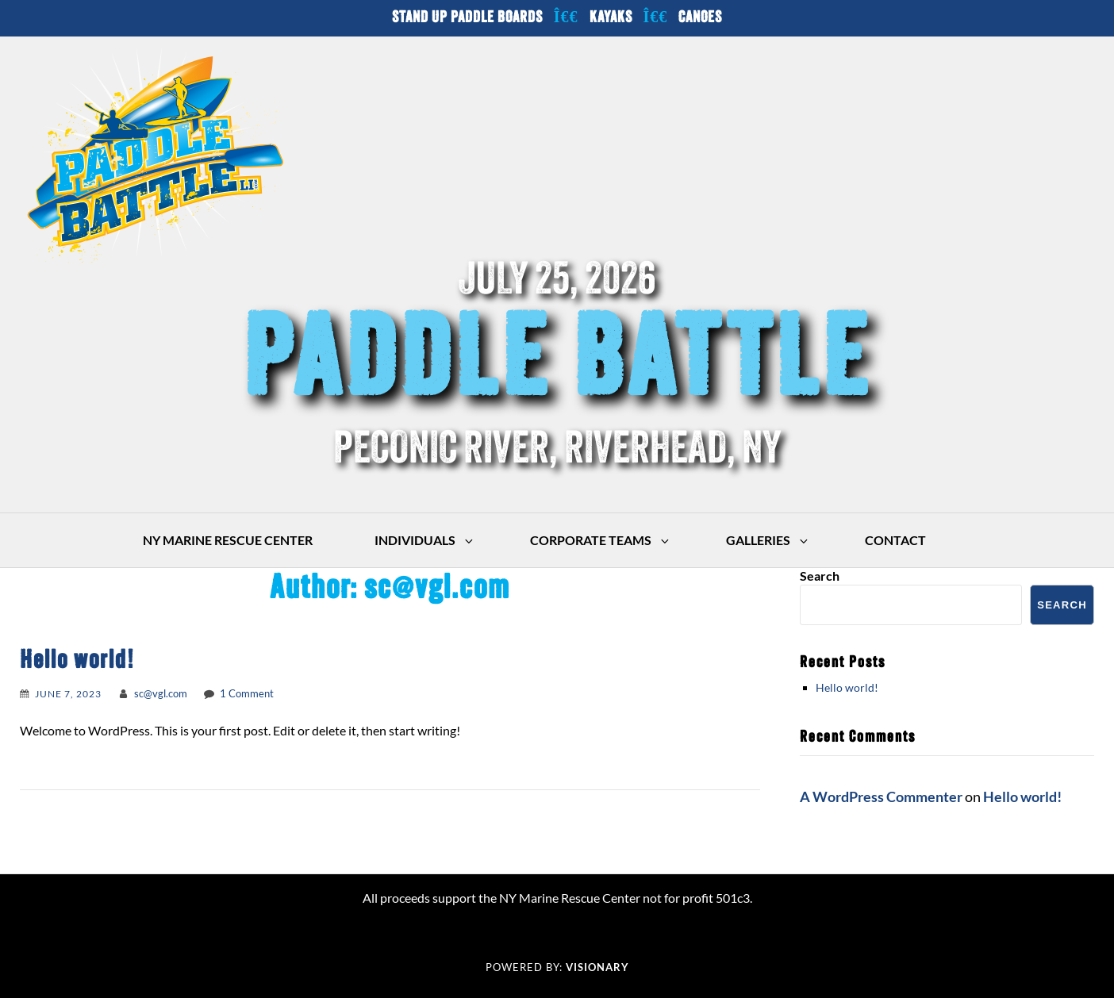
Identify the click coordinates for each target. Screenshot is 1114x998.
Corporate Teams (600, 539)
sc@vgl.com (160, 693)
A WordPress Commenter (881, 796)
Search (819, 575)
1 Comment (247, 693)
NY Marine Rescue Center (228, 539)
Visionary (597, 967)
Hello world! (77, 661)
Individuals (425, 539)
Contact (895, 539)
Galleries (768, 539)
